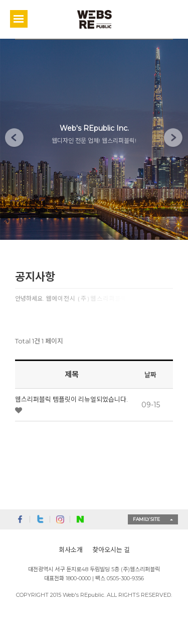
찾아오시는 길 (111, 550)
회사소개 (71, 550)
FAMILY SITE (146, 519)
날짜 (150, 375)
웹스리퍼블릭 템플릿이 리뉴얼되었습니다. (71, 399)
